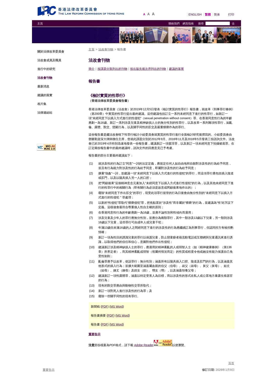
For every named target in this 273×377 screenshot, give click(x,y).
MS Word (116, 306)
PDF (105, 306)
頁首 (231, 363)
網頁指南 (188, 23)
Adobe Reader (153, 345)
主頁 (40, 23)
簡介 (91, 68)
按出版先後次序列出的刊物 (148, 68)
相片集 (41, 104)
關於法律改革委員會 (50, 51)
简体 (217, 14)
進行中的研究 (46, 69)
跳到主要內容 (9, 2)
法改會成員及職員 (49, 60)
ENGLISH (195, 14)
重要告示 (94, 334)
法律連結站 (44, 112)
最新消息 (43, 86)
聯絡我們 (174, 23)
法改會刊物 (44, 77)
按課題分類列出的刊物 (112, 68)
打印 (231, 14)
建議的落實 (44, 95)
